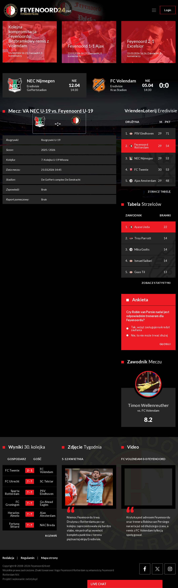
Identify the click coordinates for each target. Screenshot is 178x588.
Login (167, 10)
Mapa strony (49, 558)
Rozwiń (51, 536)
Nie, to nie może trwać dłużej (149, 335)
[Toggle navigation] (154, 10)
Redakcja (8, 558)
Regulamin (28, 558)
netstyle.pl (31, 579)
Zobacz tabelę (159, 191)
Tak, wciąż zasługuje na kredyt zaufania (150, 329)
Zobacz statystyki (156, 282)
